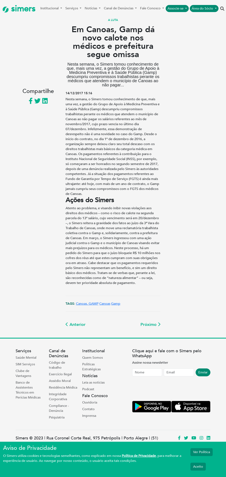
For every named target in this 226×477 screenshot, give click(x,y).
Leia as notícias (93, 382)
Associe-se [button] (176, 8)
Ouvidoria (89, 402)
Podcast (88, 389)
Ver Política (201, 452)
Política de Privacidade (139, 456)
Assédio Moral (60, 381)
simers (18, 9)
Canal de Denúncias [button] (119, 8)
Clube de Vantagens (23, 373)
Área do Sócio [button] (203, 8)
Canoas (104, 303)
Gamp (115, 303)
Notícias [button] (91, 8)
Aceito (198, 466)
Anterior (76, 324)
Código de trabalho (57, 365)
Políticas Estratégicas (91, 367)
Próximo (150, 324)
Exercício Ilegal (60, 374)
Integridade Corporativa (58, 396)
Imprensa (89, 415)
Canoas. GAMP (87, 303)
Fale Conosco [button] (150, 8)
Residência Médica (63, 387)
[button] (222, 9)
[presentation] (163, 389)
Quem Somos (92, 357)
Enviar (203, 372)
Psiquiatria (57, 417)
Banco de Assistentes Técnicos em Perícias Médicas (28, 390)
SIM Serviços (25, 364)
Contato (88, 409)
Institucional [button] (50, 8)
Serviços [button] (72, 8)
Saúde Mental (26, 357)
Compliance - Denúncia (59, 408)
